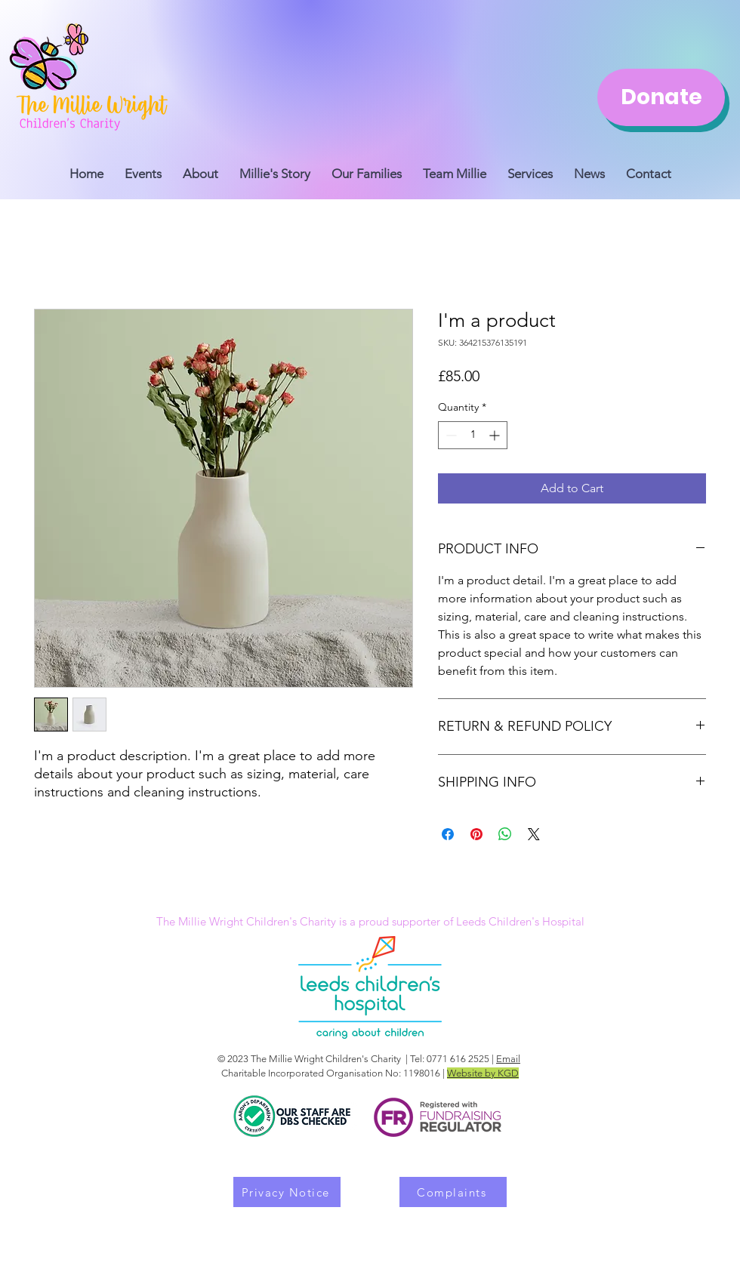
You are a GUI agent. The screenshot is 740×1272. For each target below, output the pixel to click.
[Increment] (495, 435)
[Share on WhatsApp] (505, 834)
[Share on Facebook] (448, 834)
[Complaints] (453, 1192)
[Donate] (661, 97)
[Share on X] (534, 834)
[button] (454, 167)
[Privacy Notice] (287, 1192)
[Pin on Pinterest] (476, 834)
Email (508, 1058)
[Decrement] (449, 435)
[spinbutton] (472, 435)
